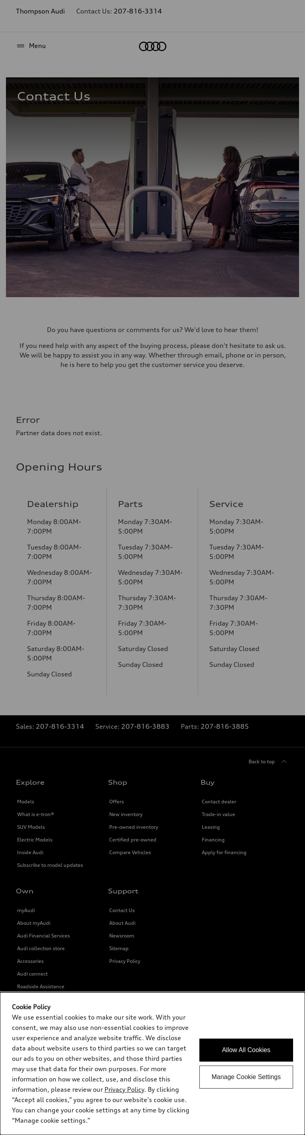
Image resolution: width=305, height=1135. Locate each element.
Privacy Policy (124, 1089)
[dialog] (152, 1063)
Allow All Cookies (246, 1050)
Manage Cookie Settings (246, 1077)
